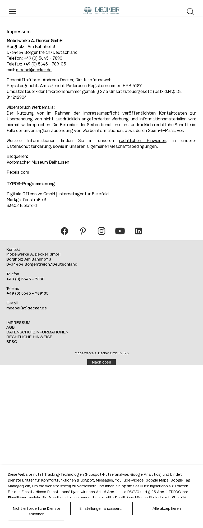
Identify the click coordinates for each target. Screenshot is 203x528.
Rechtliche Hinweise (29, 337)
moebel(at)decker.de (26, 308)
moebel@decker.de (34, 70)
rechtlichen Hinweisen (142, 140)
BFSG (11, 341)
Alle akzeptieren (167, 508)
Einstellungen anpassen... (101, 508)
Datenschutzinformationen (37, 332)
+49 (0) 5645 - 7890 (25, 279)
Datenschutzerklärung (29, 146)
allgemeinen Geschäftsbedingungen (121, 146)
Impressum (18, 322)
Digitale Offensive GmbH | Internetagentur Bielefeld (58, 194)
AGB (10, 327)
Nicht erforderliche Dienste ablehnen (36, 511)
